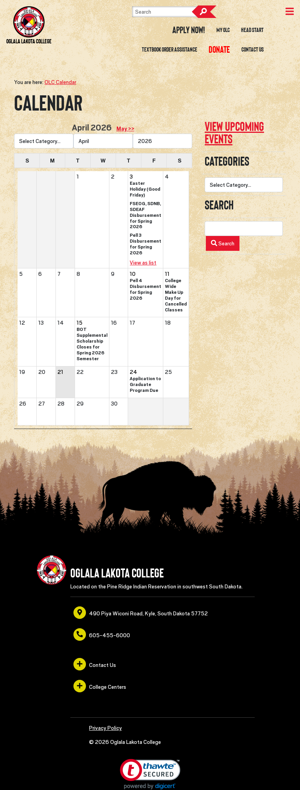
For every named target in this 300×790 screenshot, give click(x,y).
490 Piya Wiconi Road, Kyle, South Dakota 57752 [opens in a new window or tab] (140, 612)
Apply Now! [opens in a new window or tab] (188, 30)
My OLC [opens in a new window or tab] (223, 30)
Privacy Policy (105, 728)
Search (203, 11)
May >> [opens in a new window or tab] (125, 128)
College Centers (99, 686)
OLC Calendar (60, 82)
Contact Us (252, 49)
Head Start (252, 30)
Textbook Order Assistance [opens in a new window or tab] (169, 49)
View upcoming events (234, 133)
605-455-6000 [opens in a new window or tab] (101, 634)
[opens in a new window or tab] (219, 49)
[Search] (171, 11)
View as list (143, 262)
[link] (150, 774)
